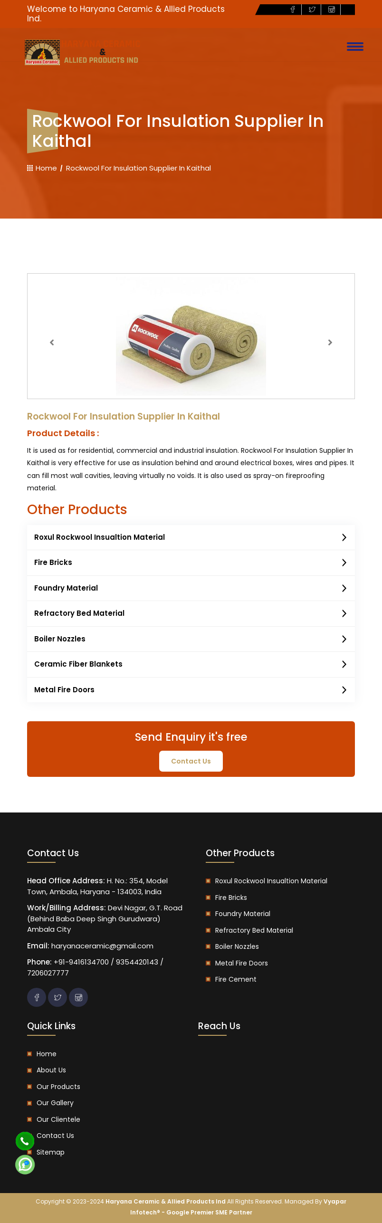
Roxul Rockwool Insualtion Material (191, 538)
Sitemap (51, 1152)
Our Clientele (58, 1119)
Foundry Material (191, 588)
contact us (191, 761)
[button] (51, 342)
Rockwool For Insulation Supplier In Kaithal (138, 168)
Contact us (55, 1135)
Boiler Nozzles (191, 639)
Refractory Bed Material (191, 614)
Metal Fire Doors (191, 690)
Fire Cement (236, 979)
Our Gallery (55, 1103)
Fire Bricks (191, 563)
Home (42, 168)
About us (51, 1070)
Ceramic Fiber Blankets (191, 664)
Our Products (58, 1086)
